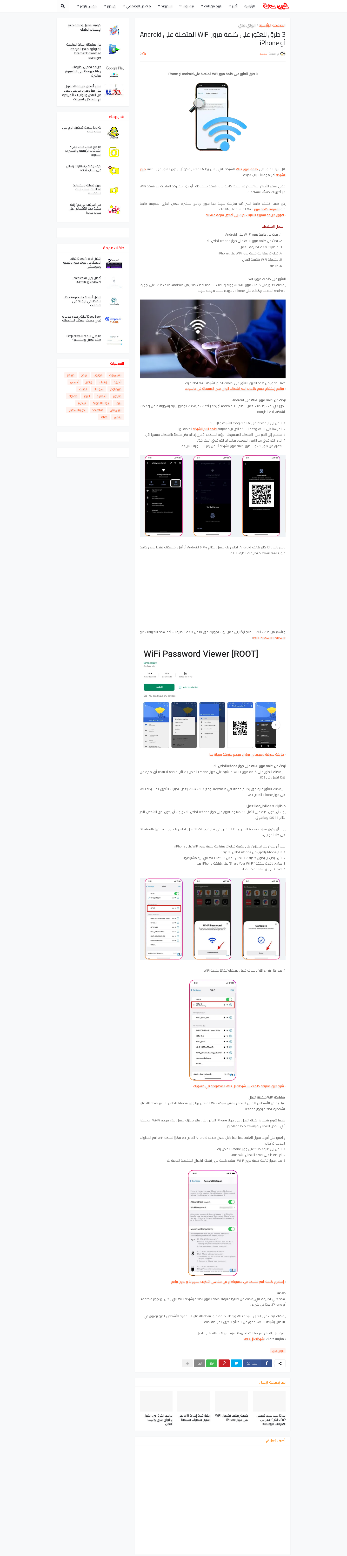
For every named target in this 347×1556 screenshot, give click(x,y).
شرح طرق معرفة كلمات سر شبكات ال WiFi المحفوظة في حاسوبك (238, 1086)
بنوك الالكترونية (101, 403)
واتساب (103, 382)
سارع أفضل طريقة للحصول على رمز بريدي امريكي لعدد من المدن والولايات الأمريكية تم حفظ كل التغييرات (81, 93)
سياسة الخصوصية (118, 1549)
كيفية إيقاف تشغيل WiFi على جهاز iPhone (231, 1417)
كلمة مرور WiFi (247, 169)
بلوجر (118, 403)
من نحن (142, 1549)
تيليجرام (82, 403)
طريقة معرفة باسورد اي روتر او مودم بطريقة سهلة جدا (246, 754)
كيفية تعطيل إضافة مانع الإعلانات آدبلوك (84, 27)
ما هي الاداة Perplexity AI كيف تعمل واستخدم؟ (84, 338)
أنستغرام (101, 396)
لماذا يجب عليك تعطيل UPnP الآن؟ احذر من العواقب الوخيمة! (271, 1419)
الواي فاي (247, 25)
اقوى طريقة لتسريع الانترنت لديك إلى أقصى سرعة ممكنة (245, 215)
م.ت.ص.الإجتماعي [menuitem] (138, 6)
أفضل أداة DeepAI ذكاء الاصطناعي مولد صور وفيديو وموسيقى (82, 263)
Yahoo (104, 417)
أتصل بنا (158, 1549)
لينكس (117, 417)
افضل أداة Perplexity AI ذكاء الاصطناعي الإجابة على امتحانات (82, 301)
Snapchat (98, 410)
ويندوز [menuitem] (111, 6)
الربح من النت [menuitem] (212, 6)
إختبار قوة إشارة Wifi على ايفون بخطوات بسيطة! (194, 1417)
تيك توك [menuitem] (188, 6)
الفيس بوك (115, 375)
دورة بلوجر (115, 389)
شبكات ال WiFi (254, 1339)
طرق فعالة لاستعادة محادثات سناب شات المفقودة (87, 189)
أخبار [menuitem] (234, 6)
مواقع (70, 375)
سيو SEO (98, 389)
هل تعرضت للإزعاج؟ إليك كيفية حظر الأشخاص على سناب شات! (85, 209)
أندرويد (117, 382)
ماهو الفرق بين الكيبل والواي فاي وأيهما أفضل (158, 1419)
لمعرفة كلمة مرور (267, 209)
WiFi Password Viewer (269, 638)
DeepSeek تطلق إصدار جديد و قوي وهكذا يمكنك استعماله (81, 318)
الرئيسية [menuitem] (249, 6)
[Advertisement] (213, 595)
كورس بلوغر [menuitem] (88, 6)
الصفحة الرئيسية (272, 25)
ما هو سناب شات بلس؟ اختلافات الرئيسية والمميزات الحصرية (83, 151)
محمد (263, 1549)
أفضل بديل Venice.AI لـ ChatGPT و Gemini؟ (86, 280)
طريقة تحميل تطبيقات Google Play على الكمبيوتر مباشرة (83, 71)
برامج (84, 375)
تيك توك (73, 396)
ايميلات (83, 389)
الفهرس (63, 1549)
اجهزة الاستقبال (77, 410)
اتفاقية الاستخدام (87, 1549)
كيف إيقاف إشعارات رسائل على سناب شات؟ (83, 168)
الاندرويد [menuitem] (166, 6)
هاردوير (117, 396)
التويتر (87, 396)
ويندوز (89, 382)
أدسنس (74, 382)
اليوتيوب (98, 375)
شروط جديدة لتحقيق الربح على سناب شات (81, 129)
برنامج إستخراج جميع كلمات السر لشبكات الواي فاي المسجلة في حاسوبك (234, 388)
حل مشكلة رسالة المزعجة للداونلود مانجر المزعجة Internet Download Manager (83, 51)
